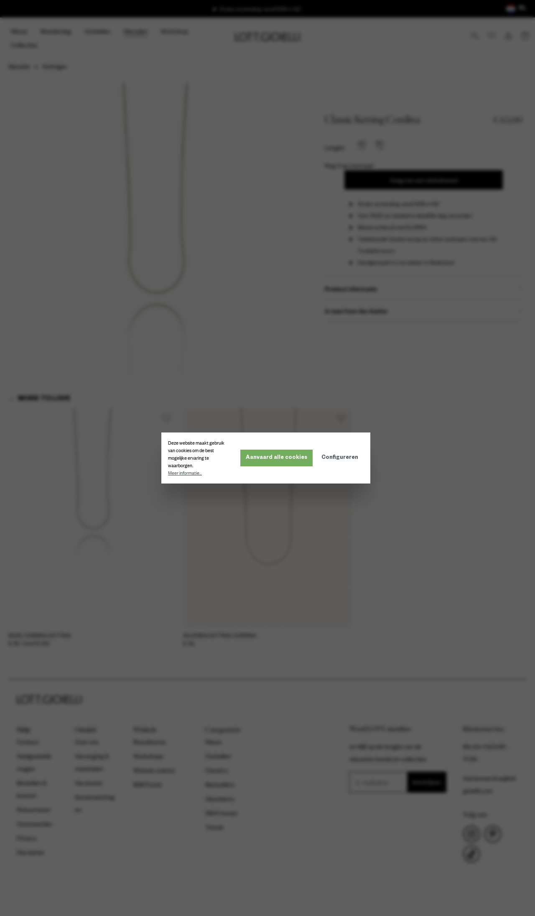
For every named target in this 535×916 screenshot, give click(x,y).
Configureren (341, 458)
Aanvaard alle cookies (278, 458)
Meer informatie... (187, 473)
